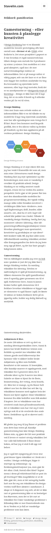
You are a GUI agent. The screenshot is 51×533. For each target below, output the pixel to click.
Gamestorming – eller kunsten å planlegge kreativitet (24, 33)
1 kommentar (11, 523)
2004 (34, 51)
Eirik (19, 518)
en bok (41, 258)
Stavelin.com (13, 6)
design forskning (13, 44)
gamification (28, 521)
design (38, 518)
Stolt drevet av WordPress (14, 530)
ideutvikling (38, 521)
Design (28, 518)
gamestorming (17, 521)
